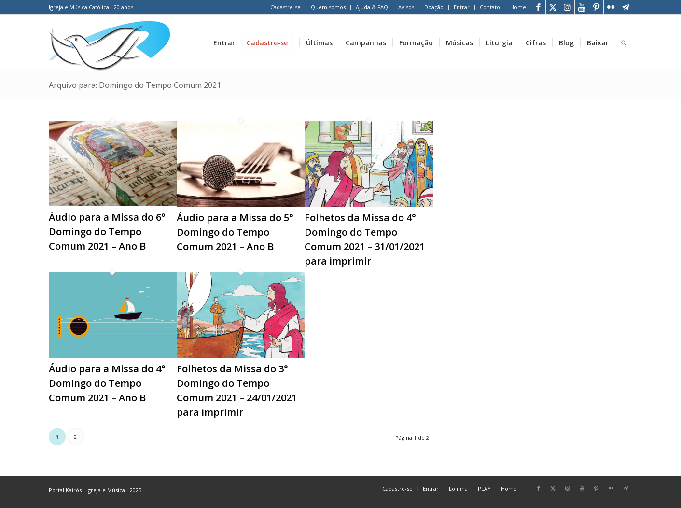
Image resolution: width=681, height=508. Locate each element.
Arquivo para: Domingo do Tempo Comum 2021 (135, 85)
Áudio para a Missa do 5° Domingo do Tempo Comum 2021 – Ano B (235, 232)
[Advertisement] (557, 173)
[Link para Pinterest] (596, 7)
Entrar (462, 7)
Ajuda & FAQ (372, 7)
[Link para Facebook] (538, 7)
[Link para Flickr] (611, 7)
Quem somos (328, 7)
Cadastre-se (285, 7)
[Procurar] (624, 43)
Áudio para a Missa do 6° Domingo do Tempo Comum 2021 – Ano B (107, 232)
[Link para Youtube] (582, 7)
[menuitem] (285, 7)
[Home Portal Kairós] (110, 43)
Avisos (406, 7)
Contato (490, 7)
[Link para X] (553, 7)
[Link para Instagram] (567, 7)
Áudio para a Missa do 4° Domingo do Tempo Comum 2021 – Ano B (107, 383)
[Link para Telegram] (625, 7)
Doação (434, 7)
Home (518, 7)
